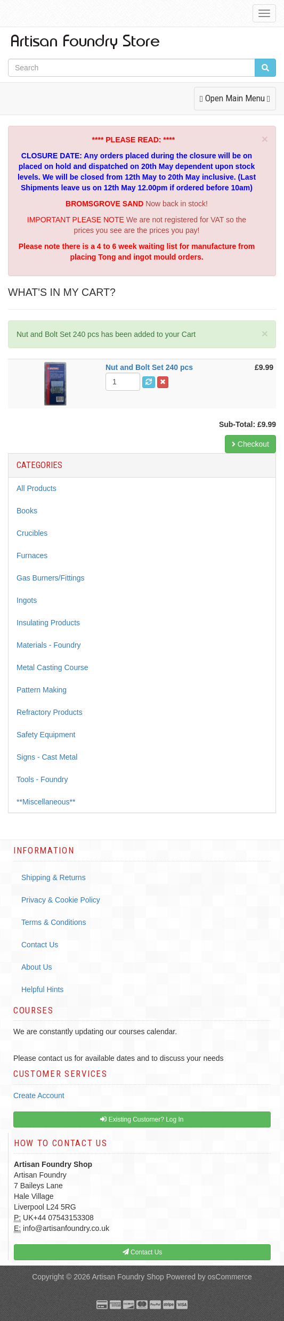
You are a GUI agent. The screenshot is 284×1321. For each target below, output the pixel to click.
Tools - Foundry (42, 779)
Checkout (250, 444)
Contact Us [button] (143, 1252)
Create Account (38, 1095)
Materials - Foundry (49, 645)
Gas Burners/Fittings (51, 578)
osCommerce (230, 1276)
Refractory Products (50, 712)
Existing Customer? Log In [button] (141, 1119)
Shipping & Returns (53, 877)
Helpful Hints (42, 989)
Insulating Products (48, 622)
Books (27, 510)
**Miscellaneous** (46, 802)
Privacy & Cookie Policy (60, 900)
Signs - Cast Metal (47, 757)
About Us (36, 967)
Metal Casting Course (52, 667)
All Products (36, 488)
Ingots (27, 600)
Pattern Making (42, 690)
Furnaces (32, 555)
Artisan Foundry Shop (128, 1276)
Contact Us (39, 944)
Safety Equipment (46, 734)
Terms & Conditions (53, 922)
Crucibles (32, 533)
